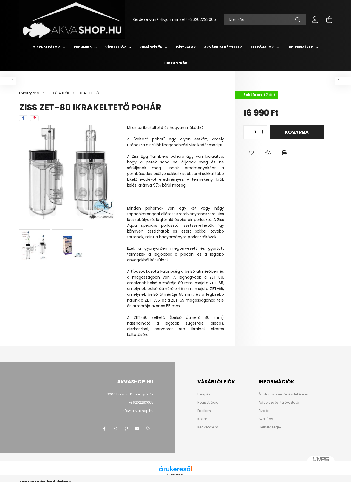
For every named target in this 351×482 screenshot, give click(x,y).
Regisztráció (207, 402)
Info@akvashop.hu (138, 410)
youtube (137, 428)
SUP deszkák (175, 63)
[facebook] (23, 118)
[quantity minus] (248, 132)
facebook (104, 428)
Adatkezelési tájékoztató (279, 402)
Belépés (203, 394)
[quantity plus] (263, 132)
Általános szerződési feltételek (283, 394)
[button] (251, 152)
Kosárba (297, 132)
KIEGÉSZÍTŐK (151, 47)
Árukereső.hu (175, 475)
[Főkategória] (29, 93)
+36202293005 (202, 19)
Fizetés (264, 411)
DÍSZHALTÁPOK (47, 47)
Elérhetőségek (270, 427)
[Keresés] (265, 19)
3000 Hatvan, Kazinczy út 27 (130, 394)
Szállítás (266, 419)
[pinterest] (34, 118)
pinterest (126, 428)
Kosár (202, 419)
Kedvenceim (207, 427)
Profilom (204, 411)
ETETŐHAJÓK (262, 47)
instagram (115, 428)
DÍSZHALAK (186, 47)
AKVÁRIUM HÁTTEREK (223, 47)
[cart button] (329, 19)
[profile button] (314, 19)
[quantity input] (255, 132)
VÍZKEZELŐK (116, 47)
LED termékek (300, 47)
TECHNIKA (83, 47)
